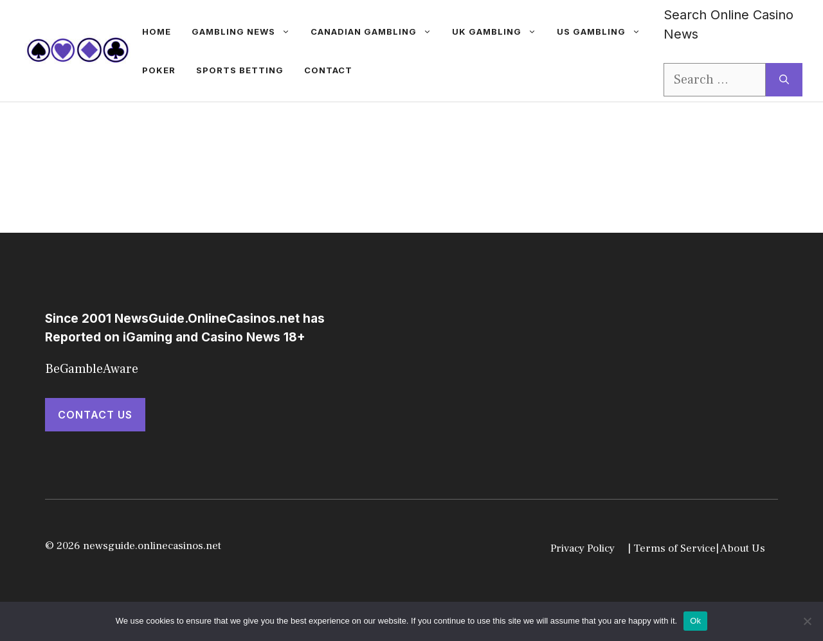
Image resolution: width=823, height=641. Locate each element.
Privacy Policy (582, 548)
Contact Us (95, 414)
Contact (328, 70)
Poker (159, 70)
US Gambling (604, 31)
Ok (695, 621)
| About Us (740, 548)
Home (156, 31)
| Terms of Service (672, 548)
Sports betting (240, 70)
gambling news (246, 31)
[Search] (784, 79)
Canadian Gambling (376, 31)
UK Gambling (499, 31)
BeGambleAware (91, 369)
